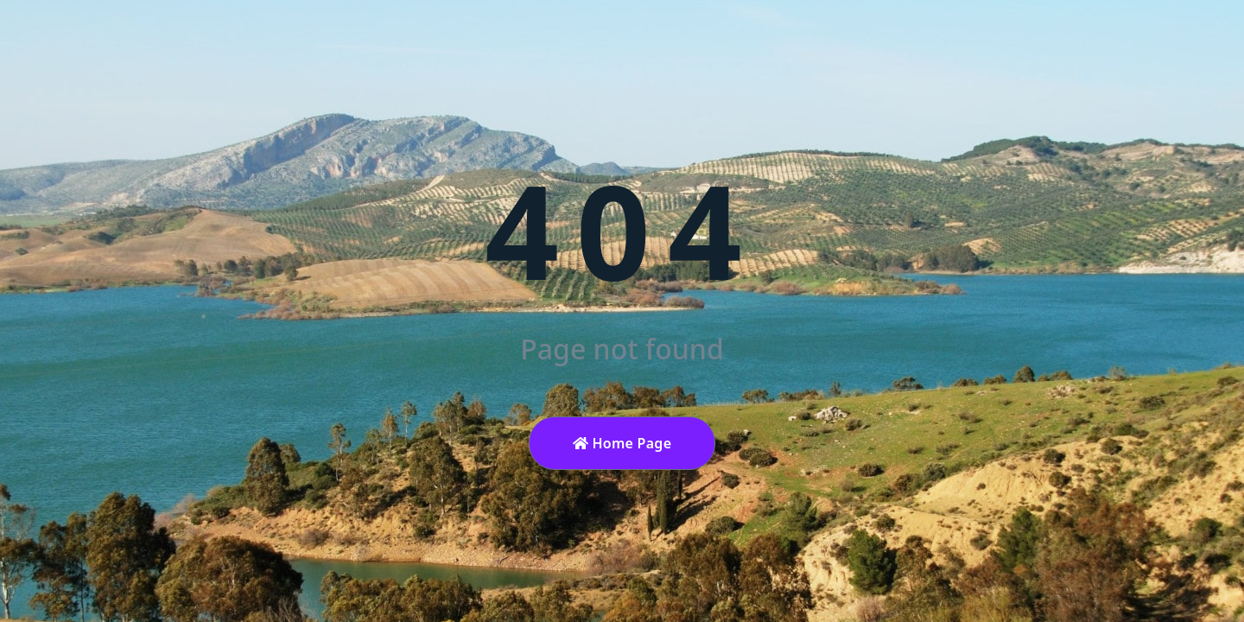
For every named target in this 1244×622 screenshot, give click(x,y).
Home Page (622, 443)
